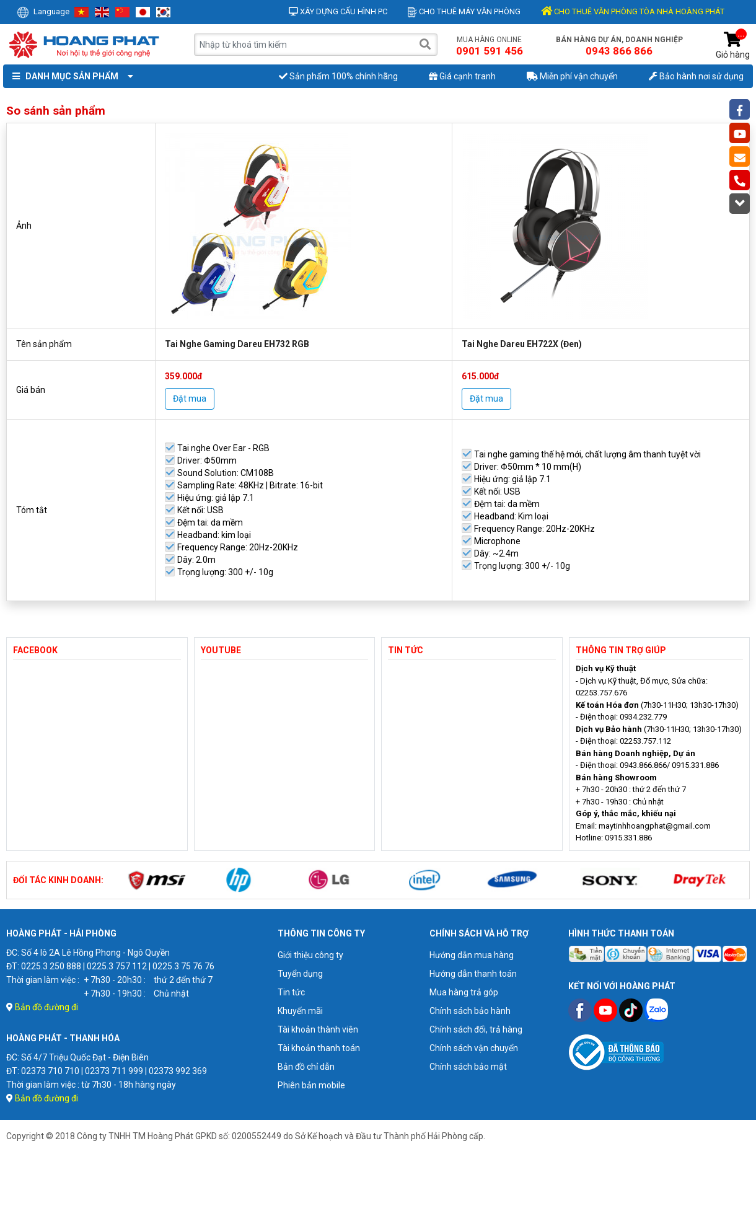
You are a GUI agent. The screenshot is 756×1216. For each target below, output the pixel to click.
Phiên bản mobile (311, 1085)
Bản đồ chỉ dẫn (306, 1067)
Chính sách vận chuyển (473, 1048)
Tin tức (291, 992)
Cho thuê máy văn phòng (464, 11)
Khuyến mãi (300, 1011)
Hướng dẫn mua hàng (471, 955)
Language (43, 11)
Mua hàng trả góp (463, 992)
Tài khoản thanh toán (319, 1048)
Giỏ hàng (733, 45)
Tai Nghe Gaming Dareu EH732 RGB (237, 344)
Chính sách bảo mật (468, 1067)
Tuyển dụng (300, 974)
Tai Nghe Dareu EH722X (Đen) (522, 344)
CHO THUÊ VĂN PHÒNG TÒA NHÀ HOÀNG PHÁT (632, 11)
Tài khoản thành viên (318, 1029)
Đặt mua (189, 398)
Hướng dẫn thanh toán (473, 974)
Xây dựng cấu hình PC (338, 11)
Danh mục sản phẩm (70, 76)
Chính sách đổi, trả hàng (475, 1029)
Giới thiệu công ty (310, 955)
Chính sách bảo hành (470, 1011)
